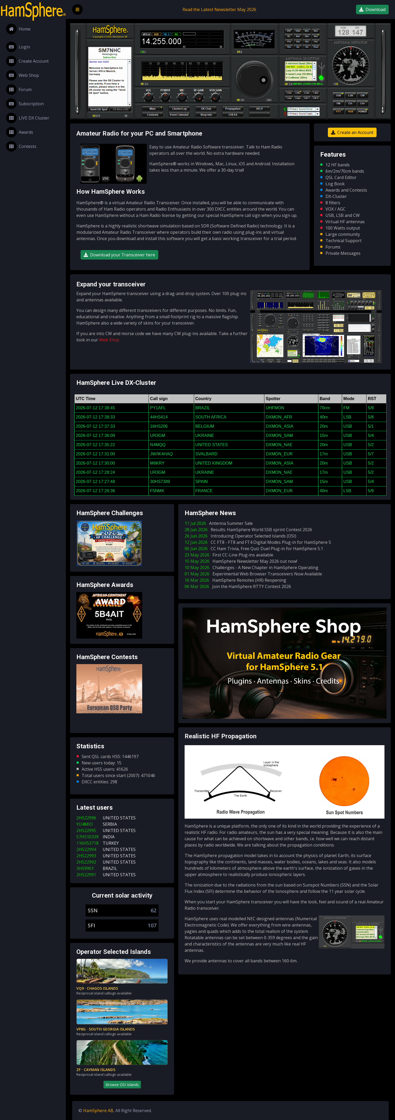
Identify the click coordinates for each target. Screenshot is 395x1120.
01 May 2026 (254, 574)
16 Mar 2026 (236, 580)
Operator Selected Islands (113, 951)
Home (18, 29)
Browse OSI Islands (122, 1084)
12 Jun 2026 (259, 542)
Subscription (25, 103)
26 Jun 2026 (241, 536)
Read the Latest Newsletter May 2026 (219, 9)
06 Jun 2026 (255, 549)
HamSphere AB (98, 1110)
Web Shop (22, 75)
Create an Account (352, 132)
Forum (19, 89)
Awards (19, 132)
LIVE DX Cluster (27, 118)
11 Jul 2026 (220, 523)
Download (372, 9)
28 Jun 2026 (249, 530)
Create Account (27, 61)
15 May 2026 (242, 561)
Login (18, 47)
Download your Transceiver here (119, 255)
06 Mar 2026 (239, 586)
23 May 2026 (230, 555)
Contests (21, 146)
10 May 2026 (252, 568)
